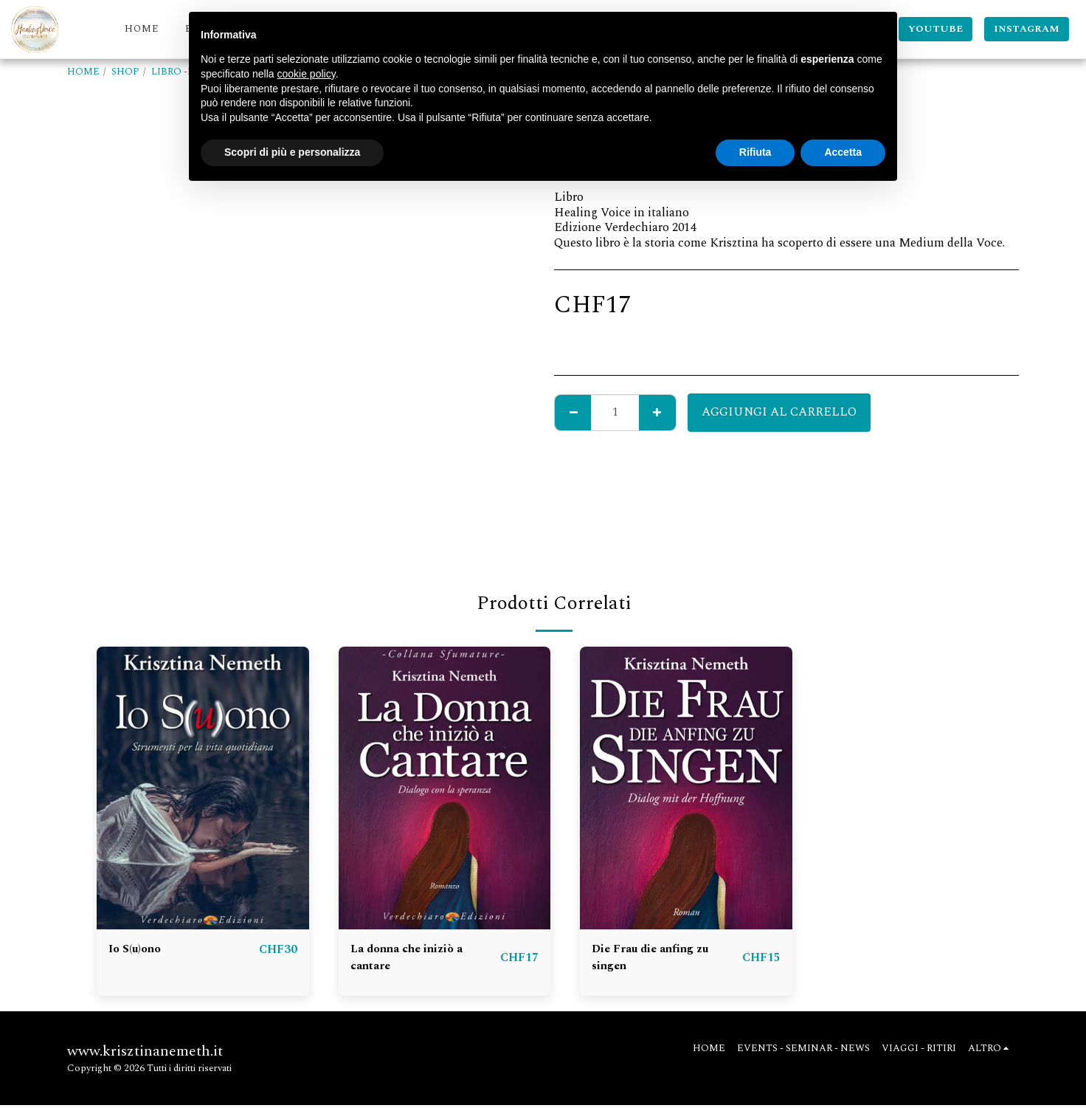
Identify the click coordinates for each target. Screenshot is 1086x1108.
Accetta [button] (843, 152)
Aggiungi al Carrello (779, 412)
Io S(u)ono (136, 950)
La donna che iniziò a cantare (412, 959)
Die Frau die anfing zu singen (655, 959)
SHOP (125, 71)
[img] (203, 788)
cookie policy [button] (306, 74)
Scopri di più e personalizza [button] (292, 152)
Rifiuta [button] (755, 152)
